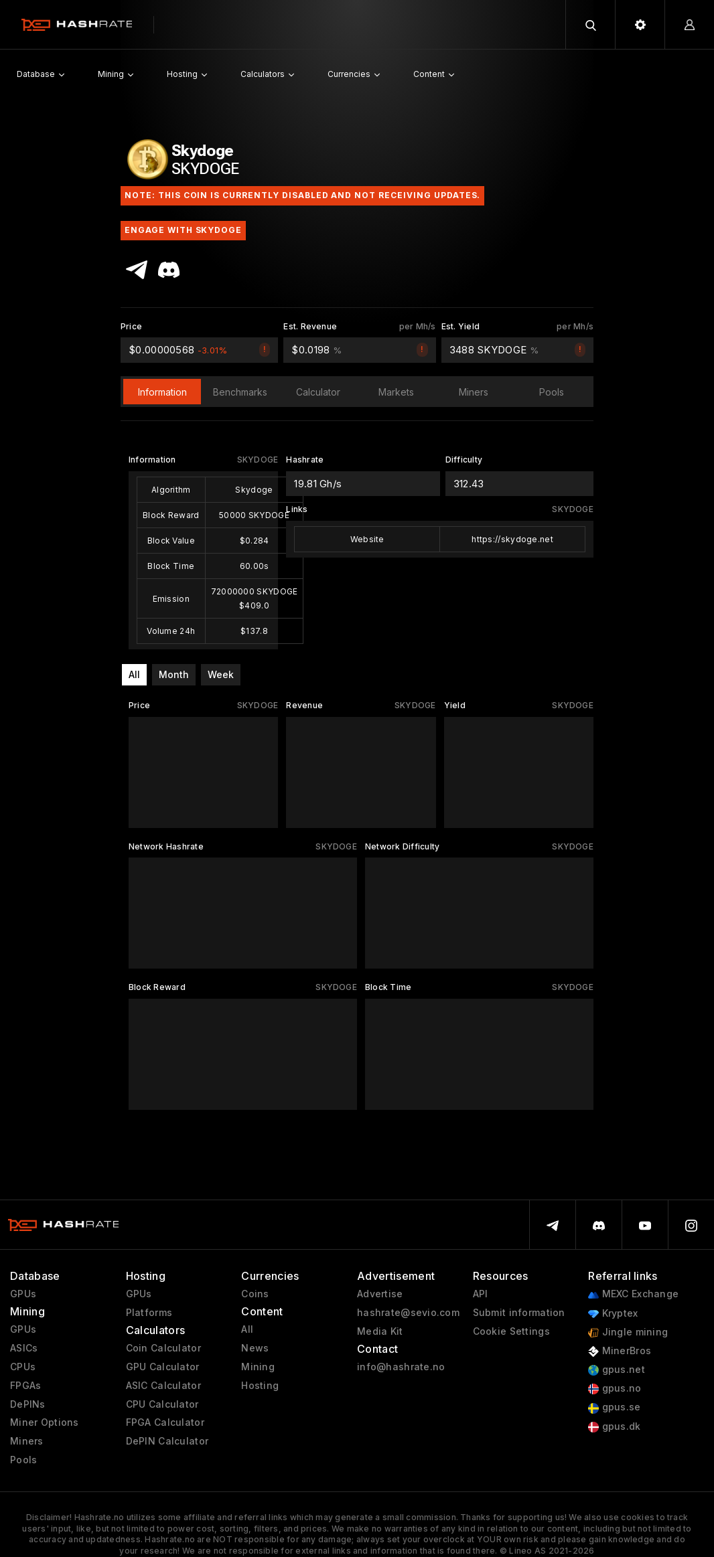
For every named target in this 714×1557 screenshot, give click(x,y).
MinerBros (619, 1351)
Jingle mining (628, 1332)
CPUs (22, 1367)
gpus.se (614, 1407)
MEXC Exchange (633, 1294)
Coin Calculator (163, 1348)
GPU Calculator (163, 1367)
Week (221, 674)
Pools (23, 1460)
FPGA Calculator (165, 1422)
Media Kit (380, 1331)
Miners (27, 1441)
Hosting (260, 1385)
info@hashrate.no (401, 1367)
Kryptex (613, 1313)
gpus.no (614, 1388)
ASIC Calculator (163, 1385)
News (255, 1348)
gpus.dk (614, 1426)
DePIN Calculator (167, 1441)
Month (174, 674)
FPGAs (25, 1385)
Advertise (380, 1294)
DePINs (28, 1404)
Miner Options (44, 1422)
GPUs (23, 1294)
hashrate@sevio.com (408, 1312)
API (480, 1294)
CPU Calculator (162, 1404)
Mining (258, 1367)
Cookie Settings (511, 1331)
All (134, 674)
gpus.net (616, 1370)
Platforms (149, 1312)
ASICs (24, 1348)
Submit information (519, 1312)
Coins (255, 1294)
